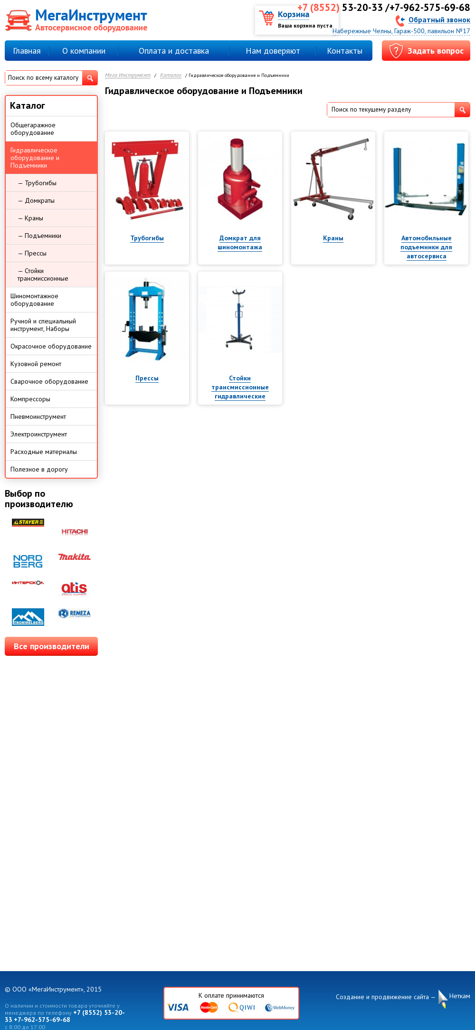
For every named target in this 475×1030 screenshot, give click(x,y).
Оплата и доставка (174, 50)
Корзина (293, 14)
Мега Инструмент (128, 75)
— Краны (30, 218)
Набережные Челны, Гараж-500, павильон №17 (401, 31)
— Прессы (32, 253)
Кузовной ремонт (35, 363)
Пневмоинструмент (38, 416)
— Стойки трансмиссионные (43, 274)
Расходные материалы (43, 451)
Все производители (51, 646)
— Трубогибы (37, 183)
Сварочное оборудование (49, 381)
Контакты (344, 50)
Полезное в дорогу (39, 469)
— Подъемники (39, 235)
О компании (83, 50)
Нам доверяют (273, 50)
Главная (27, 50)
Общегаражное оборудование (33, 129)
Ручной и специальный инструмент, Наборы (43, 325)
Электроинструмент (38, 434)
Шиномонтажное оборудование (34, 300)
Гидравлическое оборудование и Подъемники (34, 158)
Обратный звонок (439, 19)
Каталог (170, 75)
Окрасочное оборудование (51, 346)
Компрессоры (30, 399)
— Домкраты (36, 200)
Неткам (459, 996)
